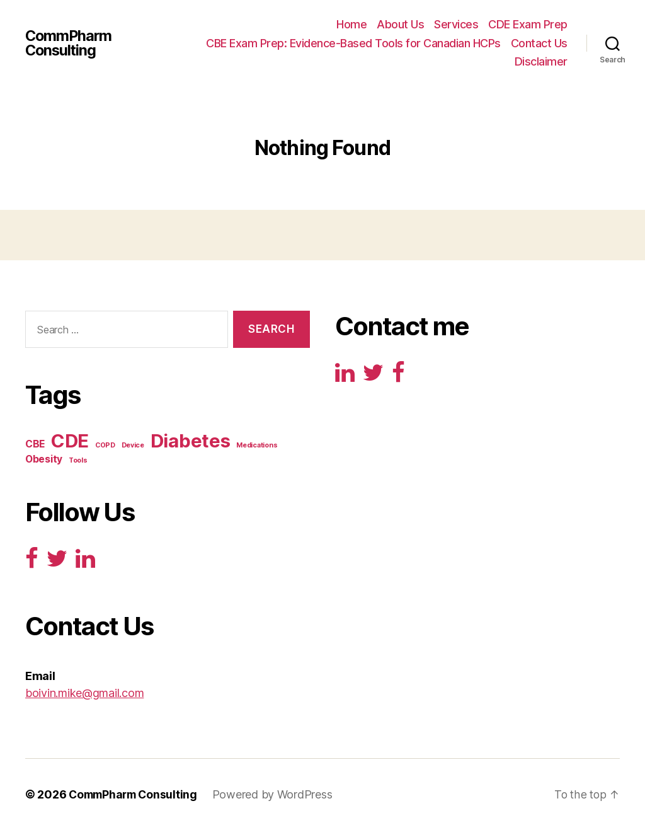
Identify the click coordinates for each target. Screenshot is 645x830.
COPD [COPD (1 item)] (105, 445)
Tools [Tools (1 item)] (78, 460)
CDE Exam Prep (528, 24)
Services (456, 24)
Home (351, 24)
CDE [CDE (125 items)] (70, 441)
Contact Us (539, 43)
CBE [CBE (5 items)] (35, 444)
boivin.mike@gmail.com (84, 693)
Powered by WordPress (278, 794)
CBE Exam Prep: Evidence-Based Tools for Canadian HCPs (353, 43)
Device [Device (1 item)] (133, 445)
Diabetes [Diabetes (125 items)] (191, 441)
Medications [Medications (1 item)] (256, 445)
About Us (400, 24)
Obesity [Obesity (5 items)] (43, 459)
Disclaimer (541, 61)
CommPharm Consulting (69, 43)
